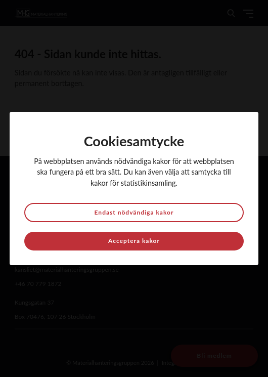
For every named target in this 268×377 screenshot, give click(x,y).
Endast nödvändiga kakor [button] (134, 212)
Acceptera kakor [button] (134, 240)
